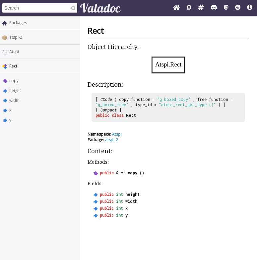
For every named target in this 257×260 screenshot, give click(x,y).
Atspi (14, 52)
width (14, 100)
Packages (18, 22)
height (15, 90)
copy (14, 80)
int (119, 194)
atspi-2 (15, 37)
